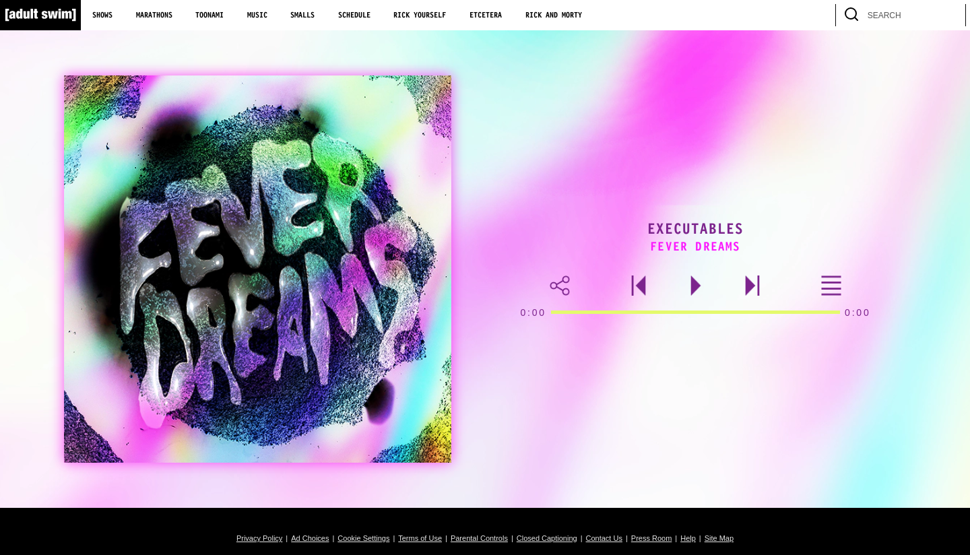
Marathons (154, 15)
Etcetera (486, 15)
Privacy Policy (259, 538)
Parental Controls (479, 538)
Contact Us (604, 538)
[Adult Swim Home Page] (40, 15)
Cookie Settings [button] (363, 538)
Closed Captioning (547, 538)
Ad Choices (310, 538)
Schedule (354, 15)
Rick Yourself (419, 15)
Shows (102, 15)
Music (257, 15)
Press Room (651, 538)
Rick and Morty (553, 15)
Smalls (302, 15)
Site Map (719, 538)
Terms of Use (420, 538)
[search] (949, 15)
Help (688, 538)
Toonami (209, 15)
